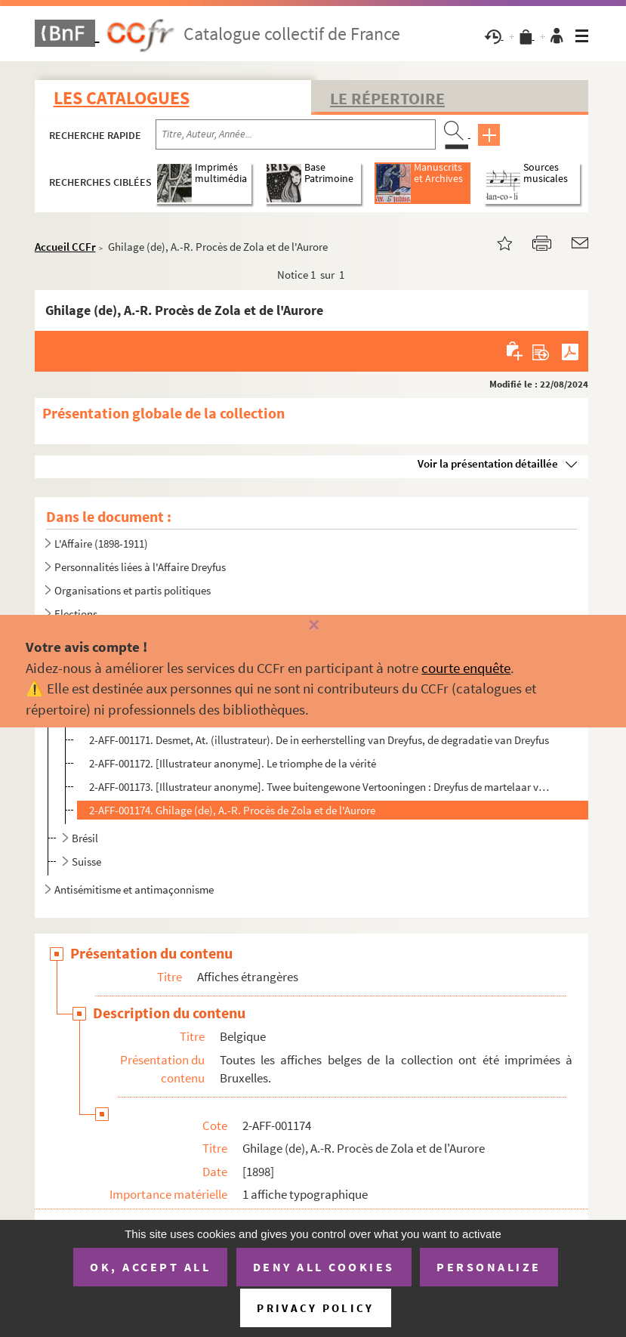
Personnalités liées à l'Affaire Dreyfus (140, 567)
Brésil (85, 838)
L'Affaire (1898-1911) (101, 543)
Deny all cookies (324, 1266)
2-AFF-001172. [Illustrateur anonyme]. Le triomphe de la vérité (232, 763)
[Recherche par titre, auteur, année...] (296, 134)
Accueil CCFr (65, 246)
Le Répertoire (387, 98)
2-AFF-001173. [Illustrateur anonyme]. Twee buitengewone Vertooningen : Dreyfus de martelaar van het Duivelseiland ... (319, 787)
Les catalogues (122, 98)
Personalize (488, 1266)
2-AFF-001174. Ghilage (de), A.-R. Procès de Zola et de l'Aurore (232, 810)
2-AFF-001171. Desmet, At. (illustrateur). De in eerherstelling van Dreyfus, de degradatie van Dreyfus (319, 740)
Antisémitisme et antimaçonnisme (134, 889)
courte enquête (465, 668)
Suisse (86, 861)
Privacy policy (315, 1308)
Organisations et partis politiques (132, 590)
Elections (75, 614)
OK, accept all (150, 1266)
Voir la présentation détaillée (488, 463)
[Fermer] (312, 626)
